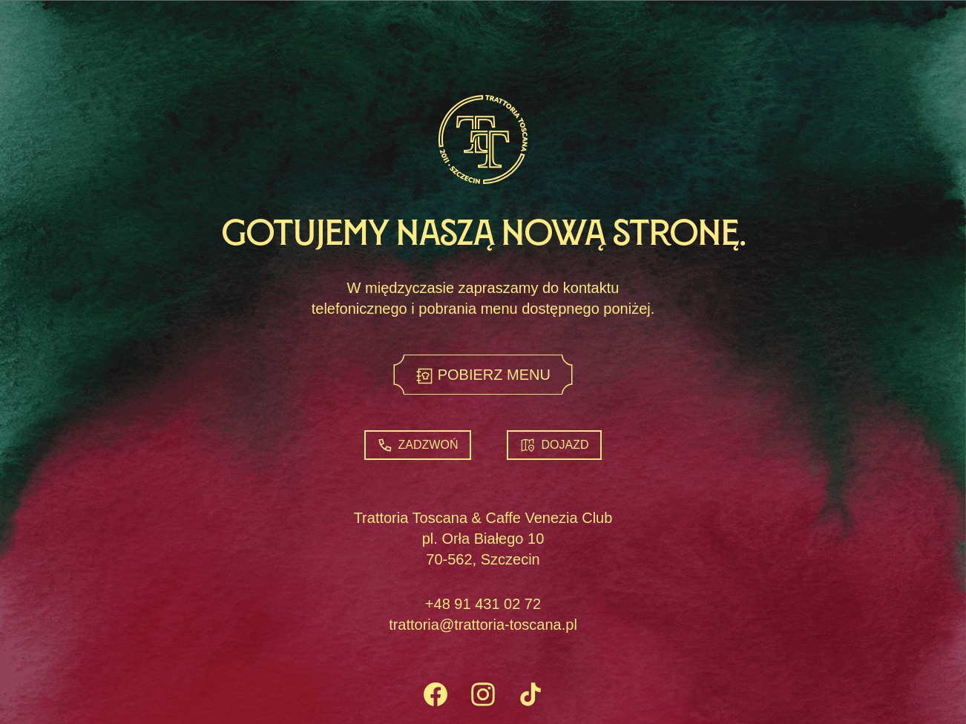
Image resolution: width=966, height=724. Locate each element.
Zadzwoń (418, 445)
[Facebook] (435, 695)
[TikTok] (530, 695)
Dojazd (554, 445)
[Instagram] (483, 695)
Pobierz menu (483, 375)
